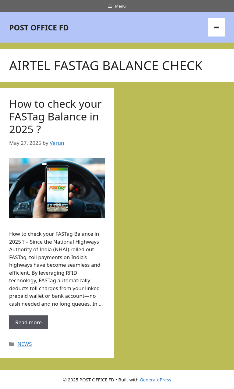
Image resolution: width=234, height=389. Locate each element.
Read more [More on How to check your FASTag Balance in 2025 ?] (28, 322)
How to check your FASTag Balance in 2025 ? (55, 116)
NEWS (24, 343)
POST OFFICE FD (39, 27)
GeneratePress (155, 380)
